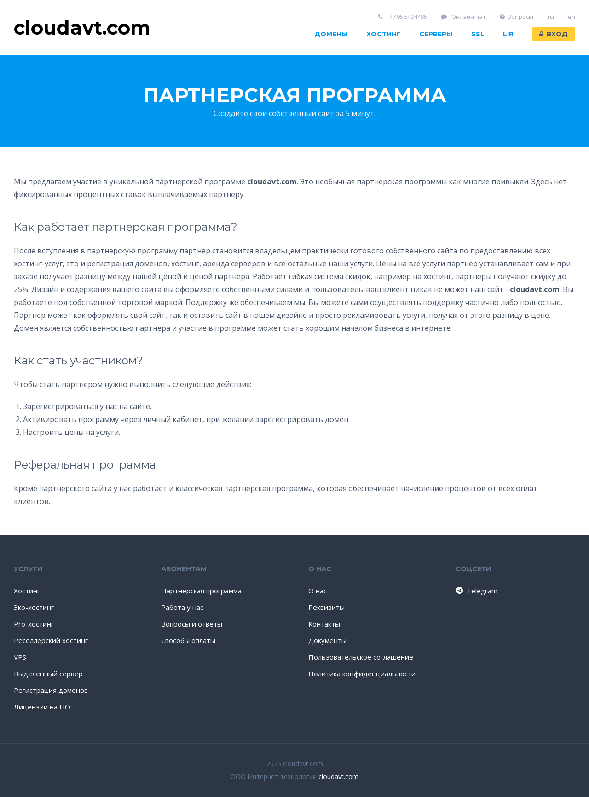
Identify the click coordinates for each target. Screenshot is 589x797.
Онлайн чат (463, 17)
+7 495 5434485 (402, 17)
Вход (553, 34)
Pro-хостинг (34, 623)
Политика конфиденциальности (362, 673)
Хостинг (383, 34)
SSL (478, 34)
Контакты (324, 623)
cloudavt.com (338, 776)
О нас (317, 590)
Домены (331, 34)
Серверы (436, 34)
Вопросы (517, 17)
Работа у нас (182, 607)
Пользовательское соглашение (360, 657)
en (571, 17)
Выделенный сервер (48, 673)
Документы (327, 640)
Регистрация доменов (51, 690)
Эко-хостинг (34, 607)
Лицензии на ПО (42, 706)
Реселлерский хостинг (51, 640)
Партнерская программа (201, 590)
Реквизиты (326, 607)
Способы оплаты (188, 640)
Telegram (476, 590)
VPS (20, 657)
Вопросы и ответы (191, 623)
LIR (508, 34)
